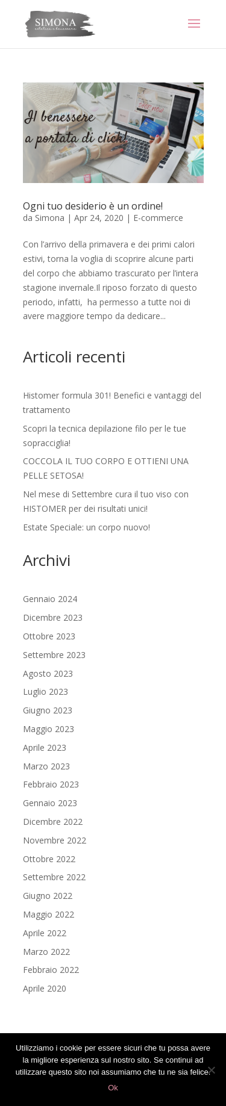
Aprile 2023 (44, 747)
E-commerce (158, 217)
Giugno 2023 (47, 710)
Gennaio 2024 (50, 598)
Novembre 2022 (54, 840)
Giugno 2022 (47, 895)
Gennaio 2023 (50, 803)
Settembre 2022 (54, 877)
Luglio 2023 (45, 691)
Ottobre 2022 (49, 859)
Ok (113, 1087)
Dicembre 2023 (53, 617)
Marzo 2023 (46, 766)
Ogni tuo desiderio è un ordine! (93, 206)
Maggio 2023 (48, 729)
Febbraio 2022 (51, 969)
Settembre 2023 (54, 654)
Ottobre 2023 (49, 636)
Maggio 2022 (48, 914)
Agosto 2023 (48, 673)
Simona (49, 217)
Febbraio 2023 (51, 784)
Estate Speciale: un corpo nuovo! (86, 527)
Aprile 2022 (44, 933)
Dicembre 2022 (53, 821)
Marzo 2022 (46, 951)
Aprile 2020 (44, 988)
